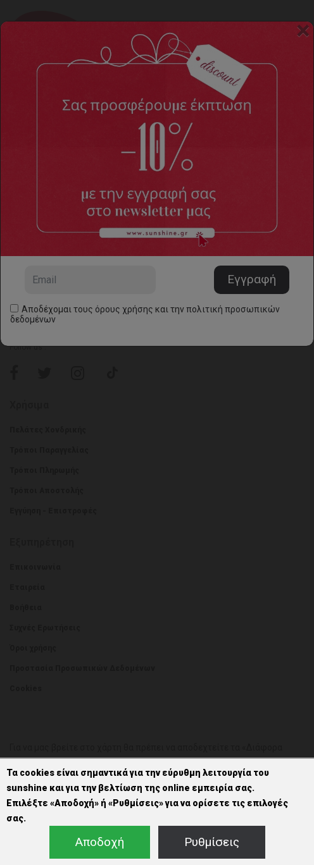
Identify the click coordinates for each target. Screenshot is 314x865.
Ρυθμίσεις (211, 842)
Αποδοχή (99, 842)
